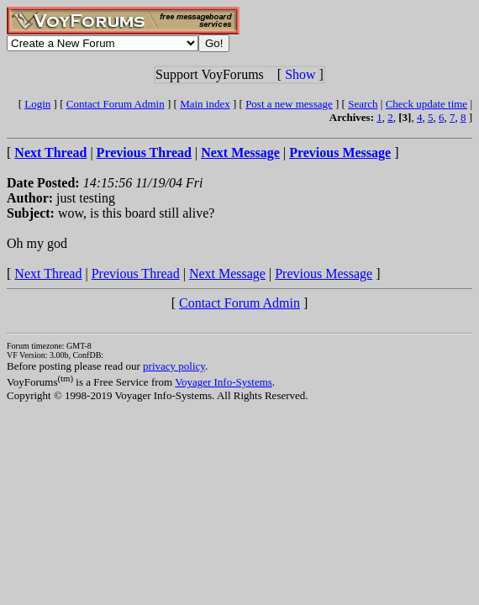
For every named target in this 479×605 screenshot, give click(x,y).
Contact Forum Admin (115, 103)
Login (37, 103)
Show (300, 74)
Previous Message (323, 273)
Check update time (426, 103)
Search (362, 103)
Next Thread (48, 273)
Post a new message (289, 103)
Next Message (227, 273)
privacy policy (174, 366)
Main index (205, 103)
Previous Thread (136, 273)
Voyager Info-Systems (223, 382)
